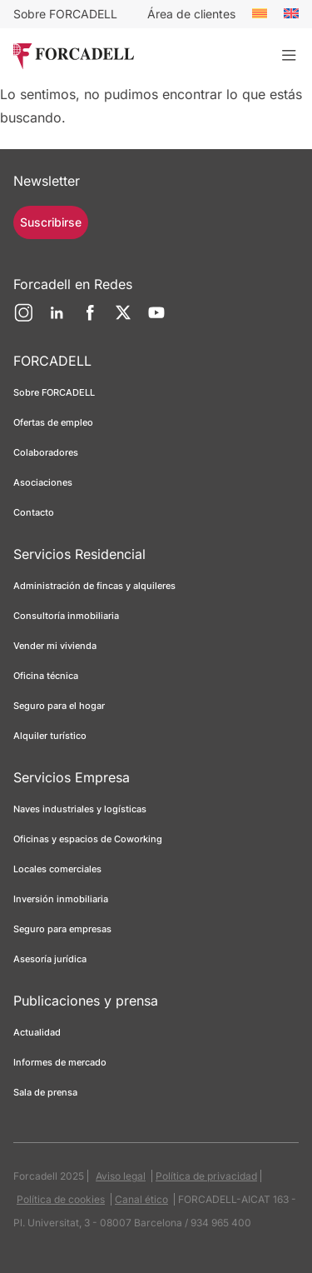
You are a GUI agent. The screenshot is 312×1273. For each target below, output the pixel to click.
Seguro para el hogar (59, 705)
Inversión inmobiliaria (60, 899)
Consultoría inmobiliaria (66, 616)
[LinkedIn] (57, 319)
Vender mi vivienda (55, 645)
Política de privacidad (206, 1176)
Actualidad (37, 1032)
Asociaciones (42, 482)
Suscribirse (51, 222)
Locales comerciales (57, 869)
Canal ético (141, 1199)
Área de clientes (191, 14)
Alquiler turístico (50, 735)
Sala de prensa (45, 1092)
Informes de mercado (59, 1062)
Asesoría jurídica (50, 959)
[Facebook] (90, 319)
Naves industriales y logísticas (79, 809)
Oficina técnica (45, 675)
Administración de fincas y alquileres (94, 586)
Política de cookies (61, 1199)
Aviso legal (121, 1176)
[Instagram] (23, 319)
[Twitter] (123, 319)
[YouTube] (156, 319)
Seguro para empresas (62, 929)
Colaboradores (45, 452)
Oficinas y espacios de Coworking (87, 839)
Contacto (33, 512)
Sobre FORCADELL (65, 14)
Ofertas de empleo (53, 422)
